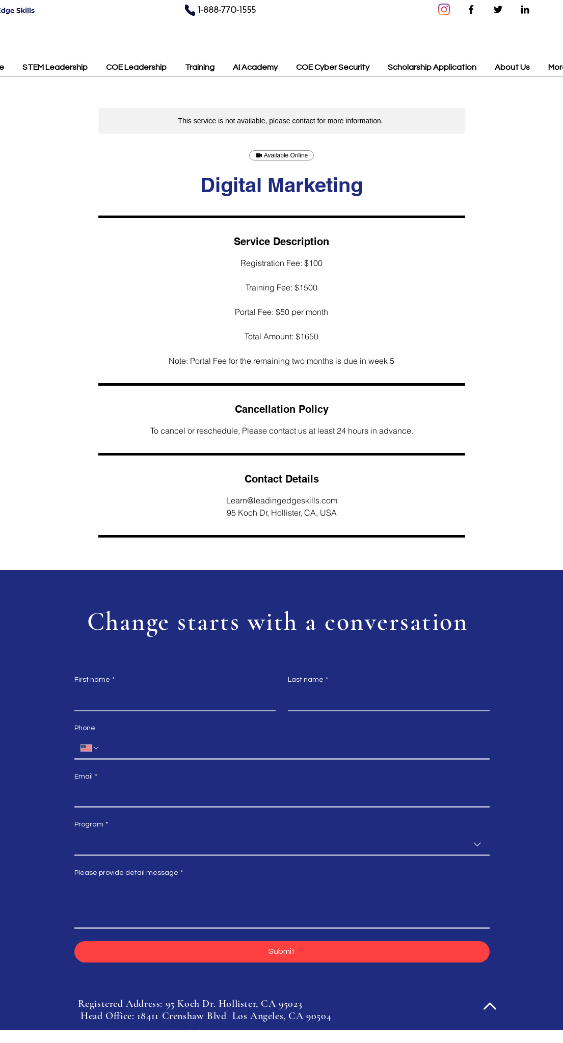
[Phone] (190, 10)
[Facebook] (471, 9)
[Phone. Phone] (292, 748)
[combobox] (282, 845)
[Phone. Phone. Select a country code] (90, 748)
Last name (308, 680)
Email (85, 777)
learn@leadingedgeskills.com (167, 1034)
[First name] (172, 699)
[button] (432, 63)
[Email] (279, 796)
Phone (84, 728)
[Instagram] (444, 9)
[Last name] (386, 699)
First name (94, 680)
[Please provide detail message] (282, 904)
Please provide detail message (128, 873)
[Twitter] (498, 9)
